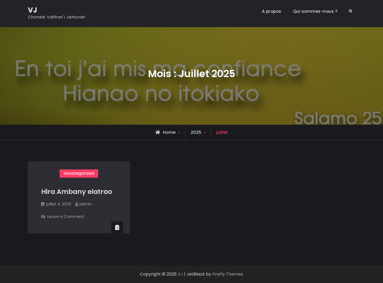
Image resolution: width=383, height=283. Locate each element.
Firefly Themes (227, 274)
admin (85, 204)
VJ (32, 10)
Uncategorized (79, 173)
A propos (271, 11)
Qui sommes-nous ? (315, 11)
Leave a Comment (66, 216)
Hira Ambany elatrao (76, 191)
